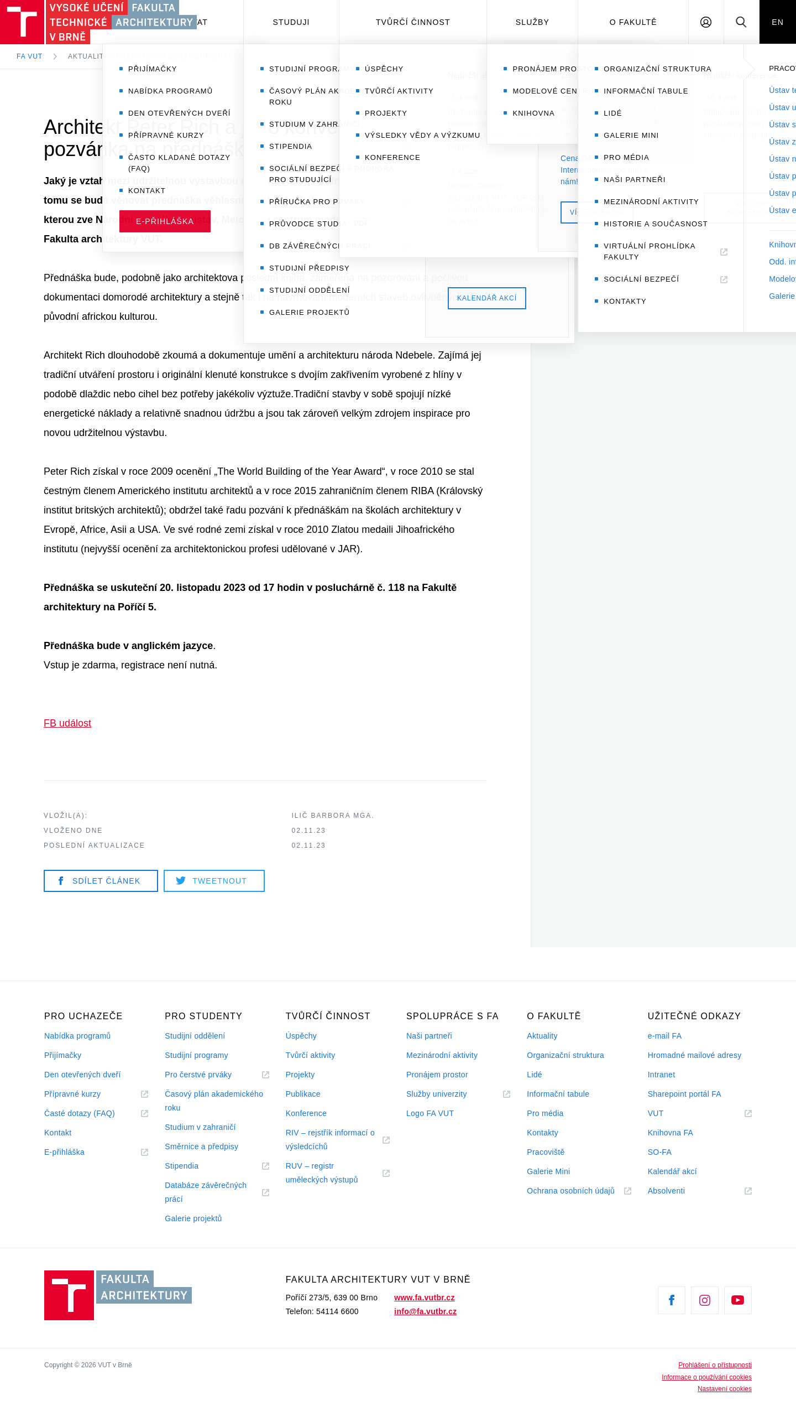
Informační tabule (558, 1093)
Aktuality (542, 1035)
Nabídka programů (77, 1035)
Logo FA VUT (430, 1113)
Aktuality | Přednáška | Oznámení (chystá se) (163, 56)
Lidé (534, 1074)
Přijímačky (62, 1055)
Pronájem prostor (437, 1074)
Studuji (291, 22)
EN (778, 22)
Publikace (303, 1093)
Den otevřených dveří (82, 1074)
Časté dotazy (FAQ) (79, 1113)
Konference (306, 1113)
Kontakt (57, 1132)
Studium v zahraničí (200, 1127)
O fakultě (633, 22)
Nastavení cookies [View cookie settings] (725, 1389)
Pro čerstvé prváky (198, 1074)
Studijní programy (196, 1055)
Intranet (661, 1074)
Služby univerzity (436, 1093)
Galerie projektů (193, 1218)
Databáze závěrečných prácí (206, 1192)
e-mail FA (665, 1035)
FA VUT (30, 56)
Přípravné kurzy (72, 1093)
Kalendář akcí (672, 1171)
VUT (669, 1113)
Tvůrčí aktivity (311, 1055)
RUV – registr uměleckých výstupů (322, 1172)
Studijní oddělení (195, 1035)
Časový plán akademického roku (214, 1100)
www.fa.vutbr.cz (424, 1297)
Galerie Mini (548, 1171)
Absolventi (680, 1191)
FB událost (67, 723)
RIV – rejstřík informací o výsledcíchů (330, 1139)
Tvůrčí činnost (413, 22)
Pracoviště (545, 1152)
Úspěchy (301, 1035)
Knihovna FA (670, 1132)
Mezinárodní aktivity (442, 1055)
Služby (532, 22)
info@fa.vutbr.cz (425, 1311)
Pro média (545, 1113)
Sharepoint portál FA (684, 1093)
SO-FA (660, 1152)
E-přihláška (64, 1152)
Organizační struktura (565, 1055)
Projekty (300, 1074)
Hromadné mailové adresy (695, 1055)
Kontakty (542, 1132)
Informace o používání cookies (707, 1377)
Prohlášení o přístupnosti (715, 1365)
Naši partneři (429, 1035)
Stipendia (181, 1165)
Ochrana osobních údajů (571, 1190)
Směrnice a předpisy (201, 1146)
